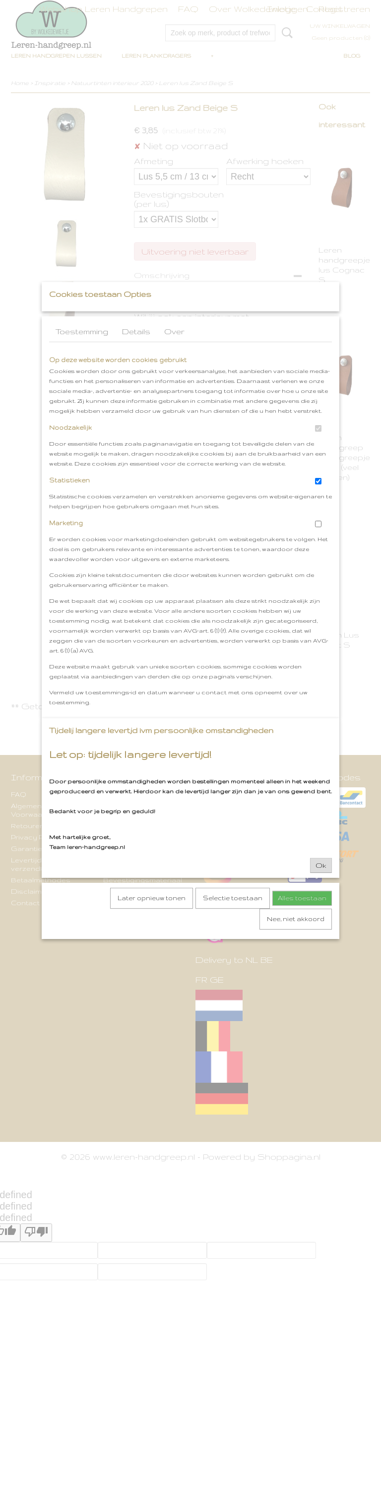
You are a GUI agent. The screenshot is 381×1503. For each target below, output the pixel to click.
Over (174, 351)
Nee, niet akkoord (295, 938)
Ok (321, 885)
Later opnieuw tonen (152, 917)
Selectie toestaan (232, 917)
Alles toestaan (302, 917)
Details (136, 351)
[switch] (318, 448)
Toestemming (82, 351)
